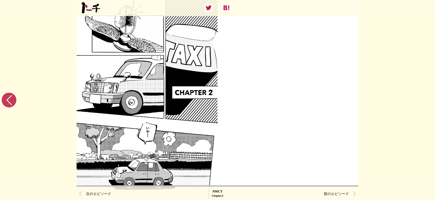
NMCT (217, 193)
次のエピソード (98, 193)
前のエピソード (336, 193)
